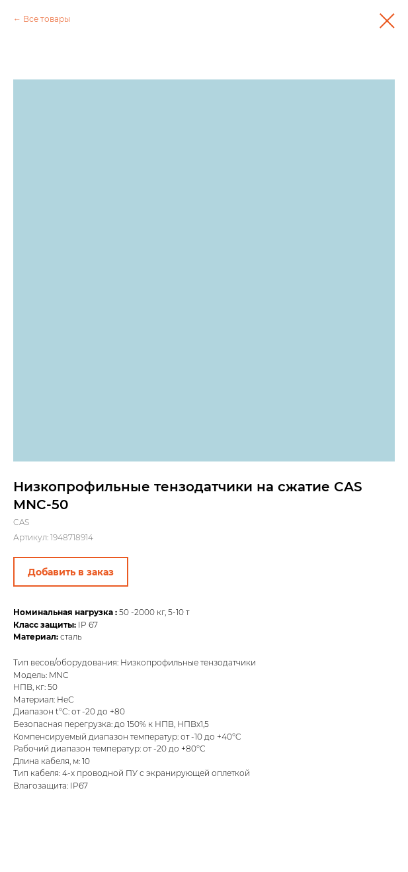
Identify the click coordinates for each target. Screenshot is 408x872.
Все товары (46, 19)
